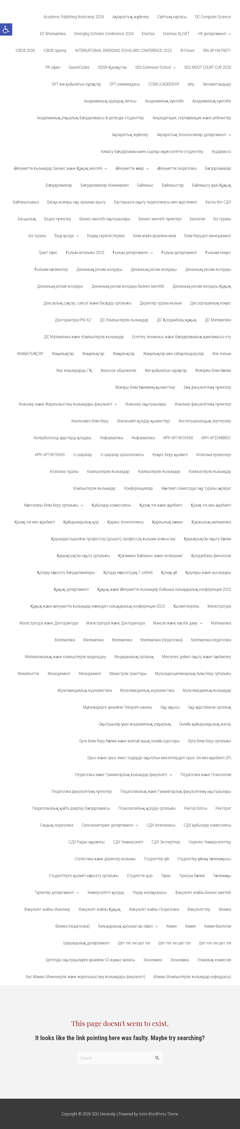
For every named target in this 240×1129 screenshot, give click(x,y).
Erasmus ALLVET (176, 33)
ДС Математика (218, 319)
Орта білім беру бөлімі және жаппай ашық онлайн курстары (129, 740)
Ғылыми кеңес (218, 252)
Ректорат (223, 808)
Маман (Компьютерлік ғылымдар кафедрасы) (192, 976)
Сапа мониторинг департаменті (107, 825)
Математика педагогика (211, 639)
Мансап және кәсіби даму (175, 623)
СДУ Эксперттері (166, 841)
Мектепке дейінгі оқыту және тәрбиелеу (196, 656)
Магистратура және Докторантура (49, 623)
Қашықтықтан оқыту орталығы (83, 555)
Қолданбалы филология (211, 555)
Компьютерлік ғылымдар (108, 471)
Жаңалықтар (63, 353)
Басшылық (27, 218)
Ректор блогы (195, 808)
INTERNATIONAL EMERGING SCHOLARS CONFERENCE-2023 (123, 50)
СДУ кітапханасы (161, 825)
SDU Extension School (153, 67)
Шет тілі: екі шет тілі (134, 942)
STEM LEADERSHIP (163, 84)
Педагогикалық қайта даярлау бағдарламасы (71, 808)
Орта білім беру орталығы (209, 740)
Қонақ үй (169, 572)
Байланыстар (173, 185)
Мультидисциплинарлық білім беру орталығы (193, 673)
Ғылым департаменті (130, 252)
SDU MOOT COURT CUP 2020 (207, 67)
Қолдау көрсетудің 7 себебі (128, 572)
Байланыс (145, 185)
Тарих (166, 875)
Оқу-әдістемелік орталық (209, 707)
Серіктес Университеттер (210, 841)
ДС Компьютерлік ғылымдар (124, 319)
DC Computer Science (213, 16)
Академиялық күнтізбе (164, 100)
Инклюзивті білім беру (90, 420)
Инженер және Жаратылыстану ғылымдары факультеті (65, 404)
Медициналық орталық (134, 656)
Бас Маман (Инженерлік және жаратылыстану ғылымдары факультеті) (85, 976)
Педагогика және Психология (205, 774)
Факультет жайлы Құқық (99, 909)
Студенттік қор (140, 875)
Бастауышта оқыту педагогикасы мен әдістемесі (155, 202)
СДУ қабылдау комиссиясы (207, 825)
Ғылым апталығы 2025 (85, 252)
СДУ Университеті (128, 841)
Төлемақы (222, 875)
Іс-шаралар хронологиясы (122, 454)
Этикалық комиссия (214, 959)
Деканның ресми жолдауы (99, 269)
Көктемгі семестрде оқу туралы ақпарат (196, 488)
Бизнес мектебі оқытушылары (104, 218)
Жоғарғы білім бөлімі (213, 370)
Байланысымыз (26, 202)
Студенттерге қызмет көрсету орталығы (84, 875)
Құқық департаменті (71, 589)
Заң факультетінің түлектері (207, 387)
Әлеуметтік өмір (130, 168)
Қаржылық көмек (167, 521)
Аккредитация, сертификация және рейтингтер (191, 117)
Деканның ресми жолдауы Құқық (201, 286)
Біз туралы (222, 218)
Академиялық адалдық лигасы (110, 100)
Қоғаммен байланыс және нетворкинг (150, 555)
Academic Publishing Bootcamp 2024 (74, 16)
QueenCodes (79, 67)
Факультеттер (198, 909)
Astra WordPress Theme (158, 1113)
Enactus (148, 33)
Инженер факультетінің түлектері (203, 404)
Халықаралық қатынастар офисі (125, 926)
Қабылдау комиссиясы (111, 505)
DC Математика (53, 33)
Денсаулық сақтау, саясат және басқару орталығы (87, 303)
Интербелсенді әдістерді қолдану (62, 437)
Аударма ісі (221, 151)
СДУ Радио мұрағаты (87, 841)
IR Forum (187, 50)
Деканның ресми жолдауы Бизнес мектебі (127, 286)
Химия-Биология (217, 926)
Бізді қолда (64, 235)
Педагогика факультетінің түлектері (81, 791)
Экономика (152, 959)
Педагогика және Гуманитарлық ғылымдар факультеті (121, 774)
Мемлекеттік (28, 673)
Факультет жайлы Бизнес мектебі (203, 892)
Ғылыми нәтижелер (51, 269)
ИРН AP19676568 (178, 437)
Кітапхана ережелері (213, 454)
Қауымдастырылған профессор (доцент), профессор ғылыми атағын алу (113, 538)
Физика (225, 909)
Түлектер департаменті (54, 892)
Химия (171, 926)
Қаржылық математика (211, 521)
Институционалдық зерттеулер (204, 420)
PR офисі (53, 67)
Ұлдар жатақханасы (150, 892)
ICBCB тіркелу (55, 50)
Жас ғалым (221, 353)
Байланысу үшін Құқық (211, 185)
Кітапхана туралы (64, 471)
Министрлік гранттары (128, 673)
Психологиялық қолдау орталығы (147, 808)
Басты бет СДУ (218, 202)
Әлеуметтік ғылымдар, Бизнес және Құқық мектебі (58, 168)
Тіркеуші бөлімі (192, 875)
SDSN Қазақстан (112, 67)
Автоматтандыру (217, 84)
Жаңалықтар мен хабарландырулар (173, 353)
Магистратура (219, 606)
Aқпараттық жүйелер (130, 16)
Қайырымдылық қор (81, 521)
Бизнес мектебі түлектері (160, 218)
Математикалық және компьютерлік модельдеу (65, 656)
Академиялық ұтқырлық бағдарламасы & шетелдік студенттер (90, 117)
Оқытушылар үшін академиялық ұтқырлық (135, 724)
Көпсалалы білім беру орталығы (51, 505)
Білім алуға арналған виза (154, 235)
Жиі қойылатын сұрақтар (166, 370)
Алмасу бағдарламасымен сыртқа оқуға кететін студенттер (152, 151)
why (191, 84)
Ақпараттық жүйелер (130, 134)
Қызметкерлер (186, 606)
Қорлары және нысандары (208, 572)
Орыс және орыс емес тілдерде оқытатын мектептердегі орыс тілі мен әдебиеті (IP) (159, 757)
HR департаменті (212, 33)
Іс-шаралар (82, 454)
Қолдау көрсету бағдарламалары (66, 572)
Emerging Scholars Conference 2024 (104, 33)
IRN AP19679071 (217, 50)
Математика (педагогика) (162, 639)
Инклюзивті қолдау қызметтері (143, 420)
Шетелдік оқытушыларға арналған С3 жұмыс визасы (90, 959)
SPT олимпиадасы (124, 84)
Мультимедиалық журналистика (85, 690)
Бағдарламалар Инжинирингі (105, 185)
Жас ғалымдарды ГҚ (74, 370)
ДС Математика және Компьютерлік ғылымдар (84, 336)
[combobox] (120, 1058)
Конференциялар (138, 488)
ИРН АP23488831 (216, 437)
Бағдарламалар (218, 168)
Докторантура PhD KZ (73, 319)
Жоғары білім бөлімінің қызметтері (145, 387)
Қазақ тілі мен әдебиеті (211, 505)
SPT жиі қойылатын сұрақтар (76, 84)
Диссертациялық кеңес (210, 303)
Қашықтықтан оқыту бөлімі (207, 538)
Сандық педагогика (56, 825)
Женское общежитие (118, 370)
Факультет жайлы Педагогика (154, 909)
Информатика (111, 437)
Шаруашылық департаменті (86, 942)
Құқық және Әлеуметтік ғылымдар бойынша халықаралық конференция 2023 (164, 589)
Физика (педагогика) (72, 926)
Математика (221, 623)
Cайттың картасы (172, 16)
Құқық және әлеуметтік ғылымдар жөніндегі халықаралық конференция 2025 (97, 606)
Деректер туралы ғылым (161, 303)
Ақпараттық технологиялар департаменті (191, 134)
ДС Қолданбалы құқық (176, 319)
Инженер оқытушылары (145, 404)
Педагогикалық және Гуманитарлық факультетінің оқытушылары (175, 791)
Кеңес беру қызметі (170, 454)
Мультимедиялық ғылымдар (207, 690)
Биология (197, 218)
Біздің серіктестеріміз (106, 235)
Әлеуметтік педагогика (176, 168)
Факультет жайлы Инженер (47, 909)
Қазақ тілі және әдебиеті (160, 505)
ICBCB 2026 (25, 50)
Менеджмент (59, 673)
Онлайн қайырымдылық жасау (205, 724)
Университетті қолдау (105, 892)
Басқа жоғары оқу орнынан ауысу (76, 202)
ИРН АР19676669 (50, 454)
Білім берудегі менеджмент (207, 235)
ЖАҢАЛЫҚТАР (30, 353)
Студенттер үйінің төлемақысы (204, 858)
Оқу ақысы (170, 707)
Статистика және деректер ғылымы (105, 858)
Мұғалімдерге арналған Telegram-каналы (117, 707)
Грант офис (48, 252)
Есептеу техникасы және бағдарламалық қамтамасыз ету (181, 336)
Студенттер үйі (156, 858)
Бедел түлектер (57, 218)
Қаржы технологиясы (125, 521)
